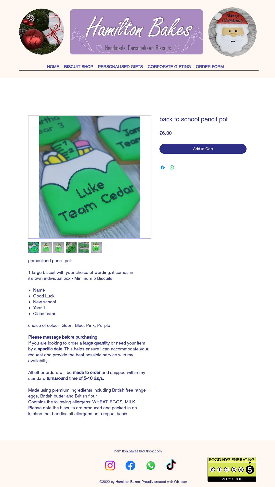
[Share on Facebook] (163, 167)
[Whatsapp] (150, 465)
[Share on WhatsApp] (172, 167)
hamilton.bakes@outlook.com (138, 451)
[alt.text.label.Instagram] (110, 465)
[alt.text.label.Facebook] (130, 465)
